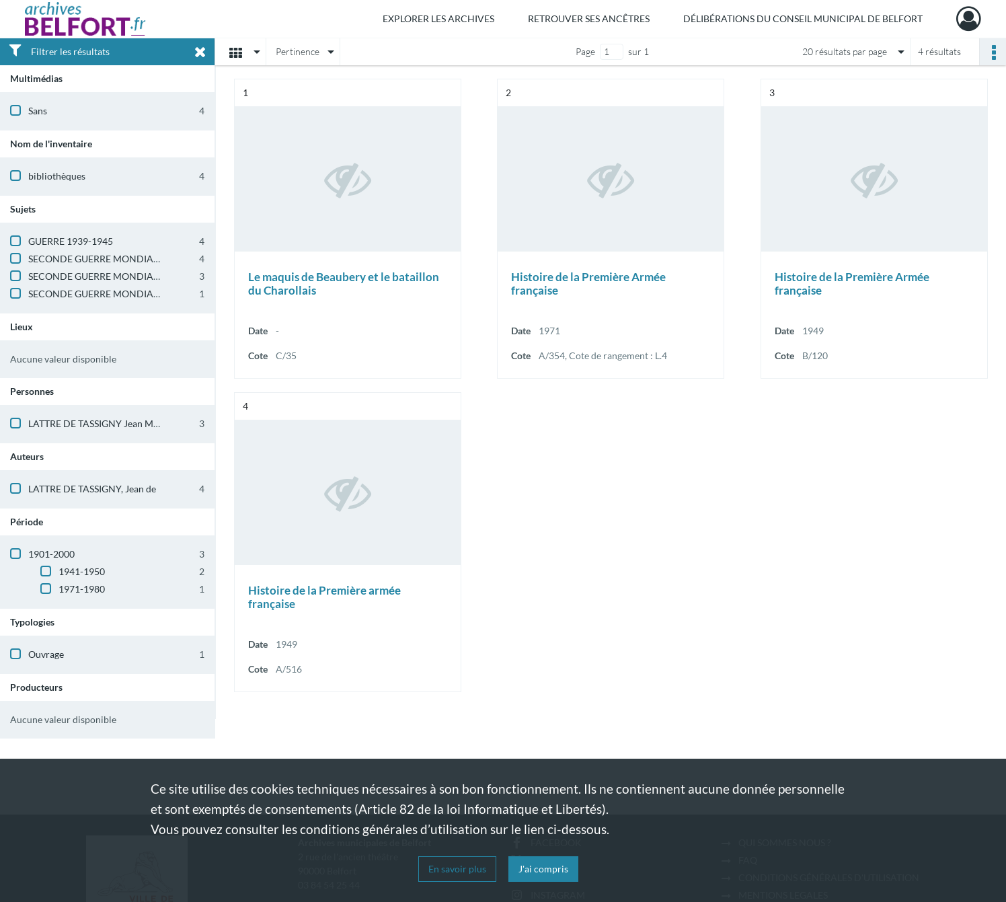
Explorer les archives (438, 18)
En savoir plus (457, 868)
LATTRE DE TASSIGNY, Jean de (92, 488)
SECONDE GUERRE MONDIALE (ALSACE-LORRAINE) (141, 293)
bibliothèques (56, 176)
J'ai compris (543, 868)
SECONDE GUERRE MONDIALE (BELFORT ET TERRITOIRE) (153, 276)
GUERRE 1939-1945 (70, 241)
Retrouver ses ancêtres (589, 18)
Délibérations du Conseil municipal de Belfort (803, 18)
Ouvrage (46, 654)
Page (585, 51)
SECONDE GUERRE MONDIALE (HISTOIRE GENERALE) (145, 258)
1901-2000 (51, 554)
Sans (37, 110)
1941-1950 (82, 571)
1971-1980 (82, 589)
